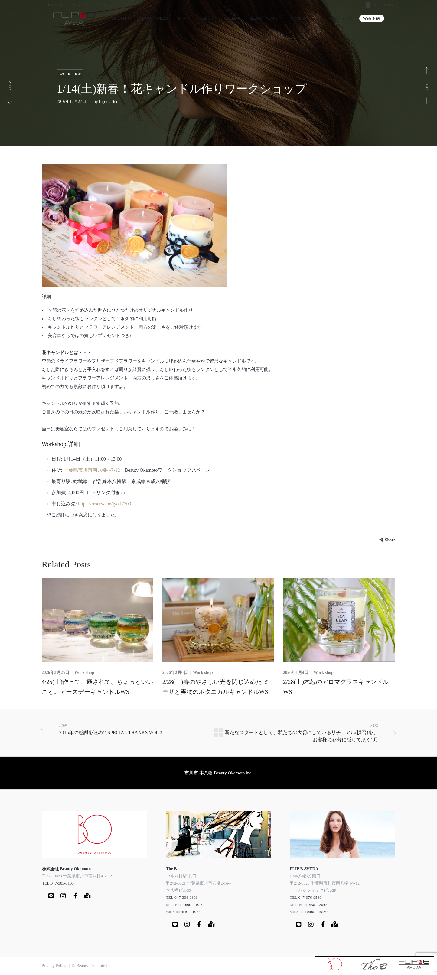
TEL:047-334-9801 (181, 897)
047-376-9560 (384, 5)
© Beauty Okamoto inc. (92, 966)
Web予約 (371, 18)
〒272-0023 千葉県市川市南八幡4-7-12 (77, 876)
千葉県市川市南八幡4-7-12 (92, 470)
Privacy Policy (54, 966)
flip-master (108, 101)
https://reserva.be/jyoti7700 (104, 503)
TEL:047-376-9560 (305, 897)
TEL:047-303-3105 (58, 883)
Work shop (70, 74)
